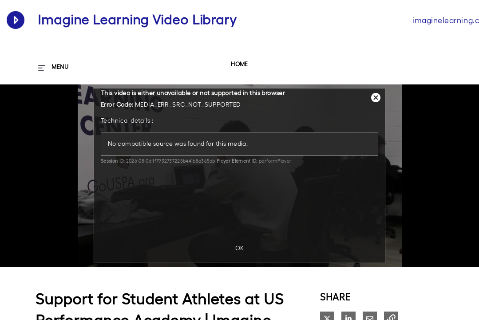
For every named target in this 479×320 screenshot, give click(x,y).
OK (239, 248)
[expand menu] (53, 67)
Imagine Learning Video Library (137, 19)
